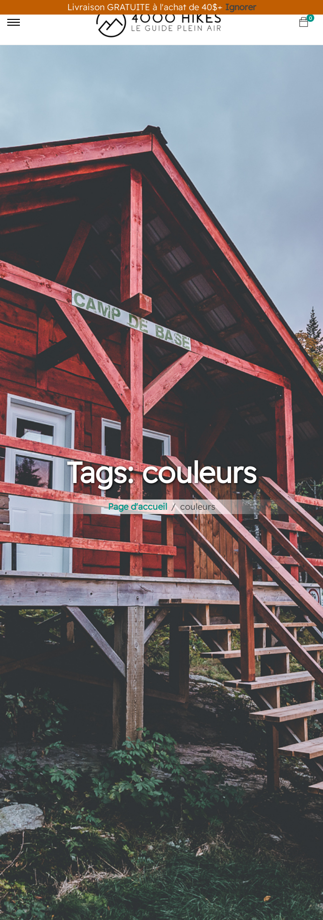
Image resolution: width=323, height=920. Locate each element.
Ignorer (240, 7)
